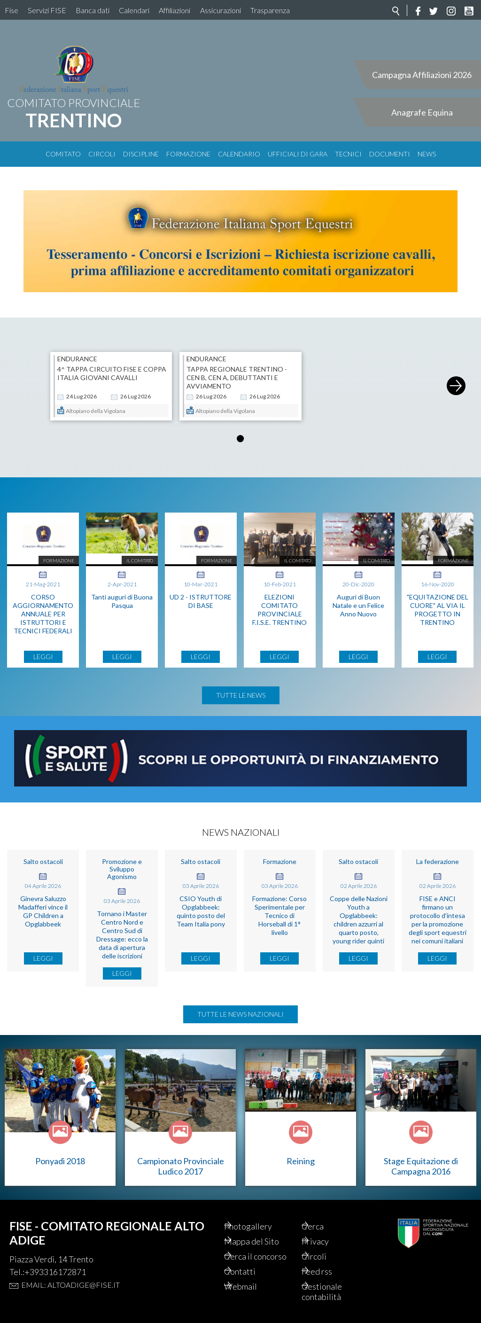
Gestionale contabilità (333, 1291)
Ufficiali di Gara (297, 154)
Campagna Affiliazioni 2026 (422, 75)
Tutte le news (240, 695)
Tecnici (348, 154)
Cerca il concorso (267, 1256)
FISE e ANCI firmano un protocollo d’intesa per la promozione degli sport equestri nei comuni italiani (437, 920)
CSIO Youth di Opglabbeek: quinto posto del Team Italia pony (201, 911)
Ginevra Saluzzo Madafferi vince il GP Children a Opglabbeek (43, 911)
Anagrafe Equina (422, 112)
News (427, 154)
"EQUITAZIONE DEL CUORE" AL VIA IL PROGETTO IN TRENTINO (437, 609)
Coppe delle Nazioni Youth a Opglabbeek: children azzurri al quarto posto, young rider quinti (359, 920)
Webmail (252, 1286)
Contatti (251, 1271)
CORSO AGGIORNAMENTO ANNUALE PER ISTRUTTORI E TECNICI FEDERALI (43, 614)
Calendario (239, 154)
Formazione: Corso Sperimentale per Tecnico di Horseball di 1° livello (279, 915)
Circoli (102, 154)
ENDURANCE (77, 359)
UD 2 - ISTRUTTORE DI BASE (201, 601)
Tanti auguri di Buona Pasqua (122, 601)
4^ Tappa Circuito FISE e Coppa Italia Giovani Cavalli (111, 373)
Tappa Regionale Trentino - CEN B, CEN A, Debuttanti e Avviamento (236, 377)
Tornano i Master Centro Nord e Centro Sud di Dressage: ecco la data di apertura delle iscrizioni (122, 935)
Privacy (327, 1241)
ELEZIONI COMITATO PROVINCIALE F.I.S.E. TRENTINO (279, 609)
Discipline (141, 154)
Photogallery (260, 1226)
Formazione (188, 154)
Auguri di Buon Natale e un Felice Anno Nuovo (358, 605)
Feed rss (328, 1271)
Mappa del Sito (263, 1241)
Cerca (324, 1226)
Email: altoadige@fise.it (70, 1284)
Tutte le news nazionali (240, 1014)
